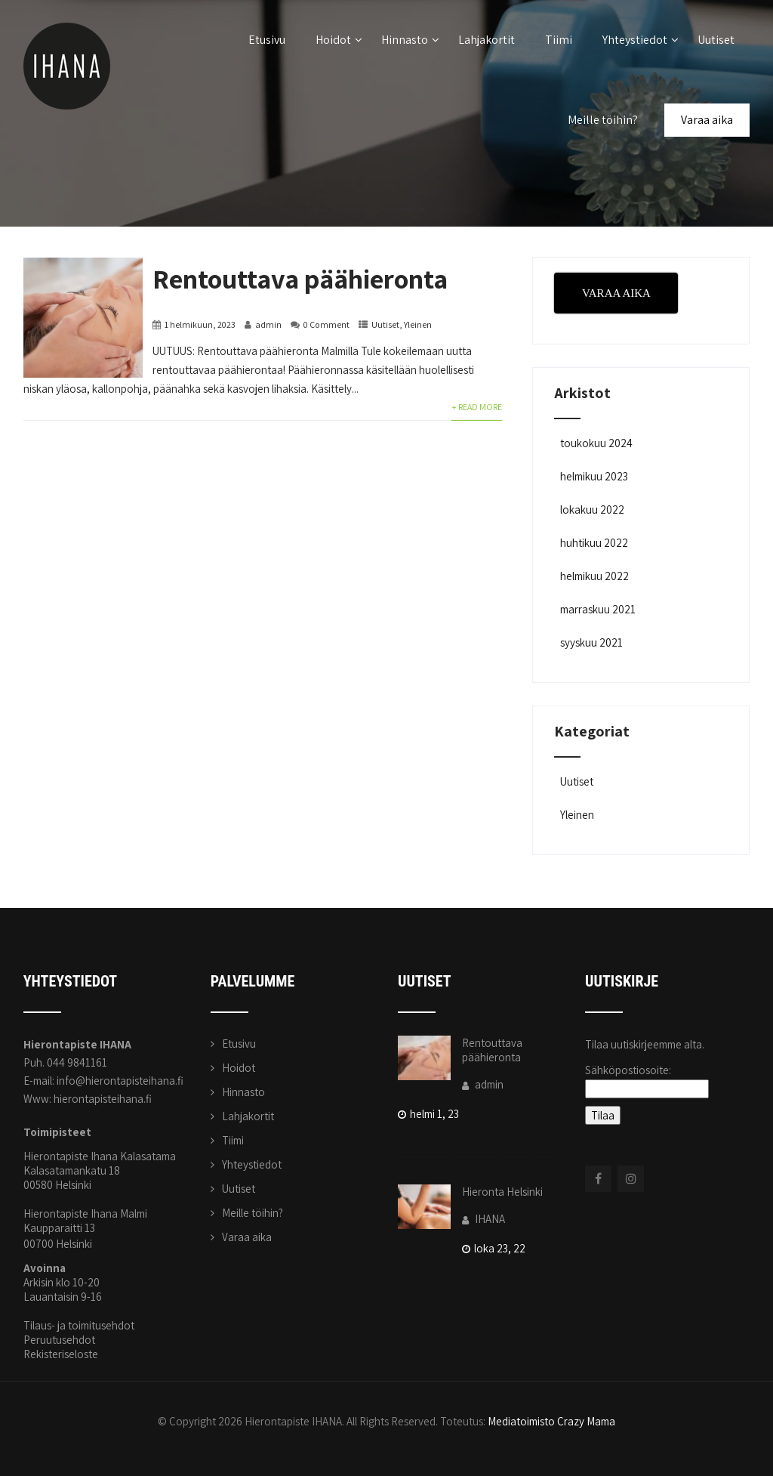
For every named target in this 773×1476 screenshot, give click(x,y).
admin (268, 324)
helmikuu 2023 (594, 476)
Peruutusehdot (59, 1339)
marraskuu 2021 (598, 609)
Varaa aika (707, 120)
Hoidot (339, 40)
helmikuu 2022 (594, 576)
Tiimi (558, 40)
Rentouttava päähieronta (300, 278)
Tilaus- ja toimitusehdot (78, 1325)
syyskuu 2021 (591, 642)
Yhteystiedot (640, 40)
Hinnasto (410, 40)
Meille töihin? (603, 120)
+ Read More (476, 406)
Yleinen (418, 324)
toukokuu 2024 (596, 443)
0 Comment (326, 324)
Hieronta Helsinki (502, 1191)
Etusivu (266, 40)
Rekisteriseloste (60, 1354)
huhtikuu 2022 (594, 543)
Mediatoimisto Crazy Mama (551, 1421)
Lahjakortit (486, 40)
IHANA (483, 1219)
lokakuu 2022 (592, 509)
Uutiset (716, 40)
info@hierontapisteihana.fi (120, 1080)
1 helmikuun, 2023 (200, 324)
